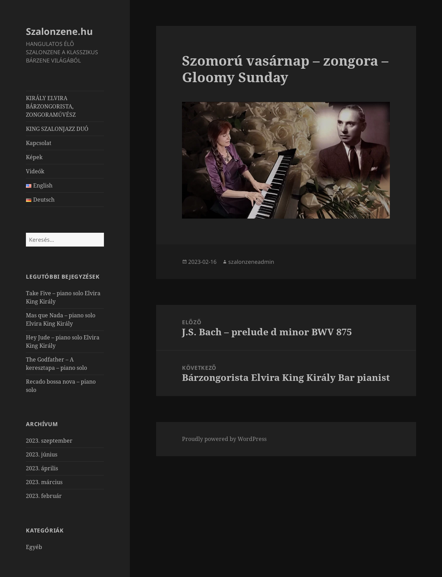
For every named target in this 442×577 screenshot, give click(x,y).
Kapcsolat (38, 143)
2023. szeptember (49, 440)
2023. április (42, 468)
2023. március (44, 482)
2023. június (41, 454)
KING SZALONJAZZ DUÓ (57, 129)
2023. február (44, 496)
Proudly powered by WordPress (224, 439)
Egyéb (34, 547)
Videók (35, 171)
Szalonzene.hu (59, 31)
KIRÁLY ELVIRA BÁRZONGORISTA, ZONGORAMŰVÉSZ (51, 106)
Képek (34, 157)
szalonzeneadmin (251, 262)
